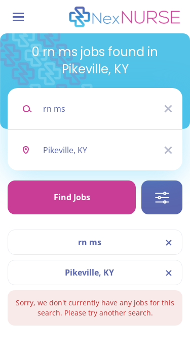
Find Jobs (72, 197)
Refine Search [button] (161, 197)
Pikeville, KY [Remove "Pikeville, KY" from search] (89, 272)
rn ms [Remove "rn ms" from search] (89, 242)
